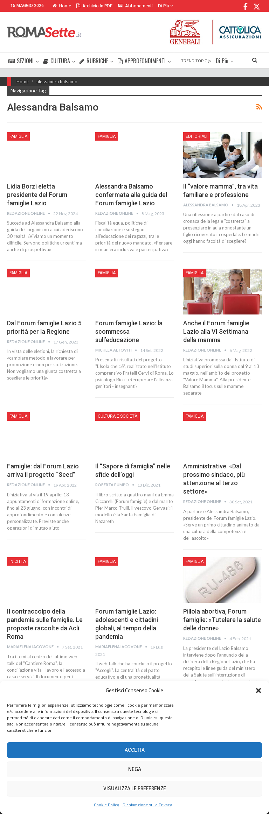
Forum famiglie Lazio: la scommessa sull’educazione (129, 331)
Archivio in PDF (94, 5)
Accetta (135, 750)
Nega (134, 769)
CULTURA (56, 61)
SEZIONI (21, 61)
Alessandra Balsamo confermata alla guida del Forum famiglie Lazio (131, 195)
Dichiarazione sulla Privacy (147, 804)
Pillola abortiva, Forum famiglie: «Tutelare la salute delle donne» (222, 620)
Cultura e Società (117, 416)
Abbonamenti (135, 5)
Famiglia (18, 136)
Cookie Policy (106, 804)
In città (17, 561)
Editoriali (196, 136)
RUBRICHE (94, 61)
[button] (258, 690)
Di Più (165, 5)
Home (62, 5)
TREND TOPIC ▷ (196, 60)
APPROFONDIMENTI (142, 61)
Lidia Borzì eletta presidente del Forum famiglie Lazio (37, 195)
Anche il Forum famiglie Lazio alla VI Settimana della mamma (216, 331)
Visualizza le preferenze (134, 788)
